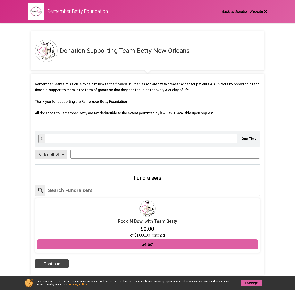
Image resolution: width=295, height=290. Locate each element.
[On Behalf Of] (51, 154)
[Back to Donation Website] (244, 11)
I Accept (251, 283)
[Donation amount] (141, 138)
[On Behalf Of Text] (165, 154)
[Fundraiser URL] (147, 208)
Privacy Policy (77, 284)
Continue (52, 263)
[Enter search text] (152, 190)
